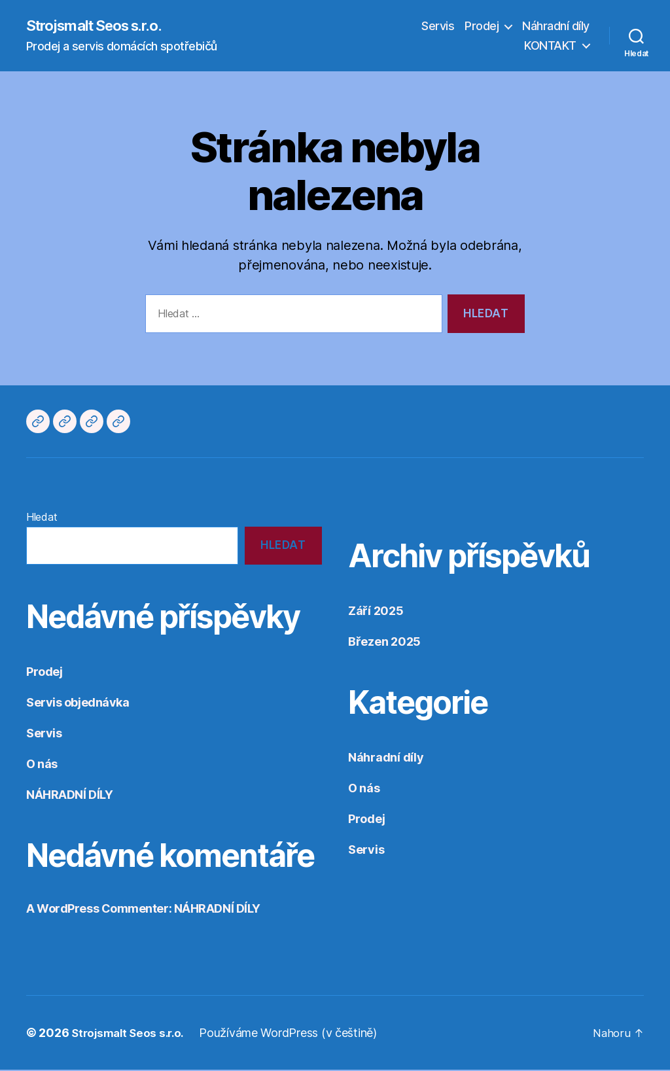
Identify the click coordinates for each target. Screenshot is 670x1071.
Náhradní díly (556, 26)
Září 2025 (376, 611)
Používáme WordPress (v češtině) (295, 1034)
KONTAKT (550, 46)
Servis (437, 26)
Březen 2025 (384, 642)
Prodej (482, 26)
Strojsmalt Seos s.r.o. (101, 26)
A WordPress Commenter (97, 910)
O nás (42, 765)
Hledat (41, 517)
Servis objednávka (77, 704)
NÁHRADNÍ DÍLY (69, 796)
